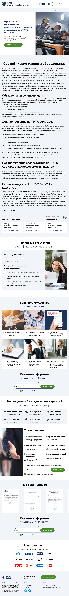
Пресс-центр (54, 10)
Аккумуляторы (13, 210)
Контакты (64, 10)
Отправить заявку (47, 386)
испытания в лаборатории (19, 140)
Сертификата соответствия (10, 85)
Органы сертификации (15, 10)
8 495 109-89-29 (43, 4)
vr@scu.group (27, 578)
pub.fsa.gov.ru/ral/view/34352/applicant (12, 230)
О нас (46, 10)
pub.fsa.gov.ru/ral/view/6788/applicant (34, 230)
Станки (5, 210)
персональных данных (43, 391)
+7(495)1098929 (33, 440)
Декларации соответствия (57, 85)
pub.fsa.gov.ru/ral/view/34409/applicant (56, 230)
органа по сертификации (34, 193)
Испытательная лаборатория (33, 10)
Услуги (4, 10)
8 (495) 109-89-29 (30, 576)
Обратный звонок (59, 4)
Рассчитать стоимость (13, 44)
